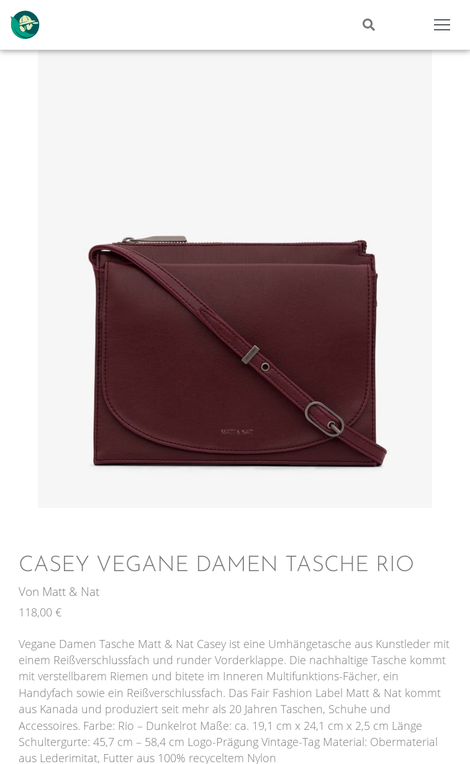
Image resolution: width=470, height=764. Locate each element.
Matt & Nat (70, 591)
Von (30, 591)
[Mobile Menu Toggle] (442, 24)
